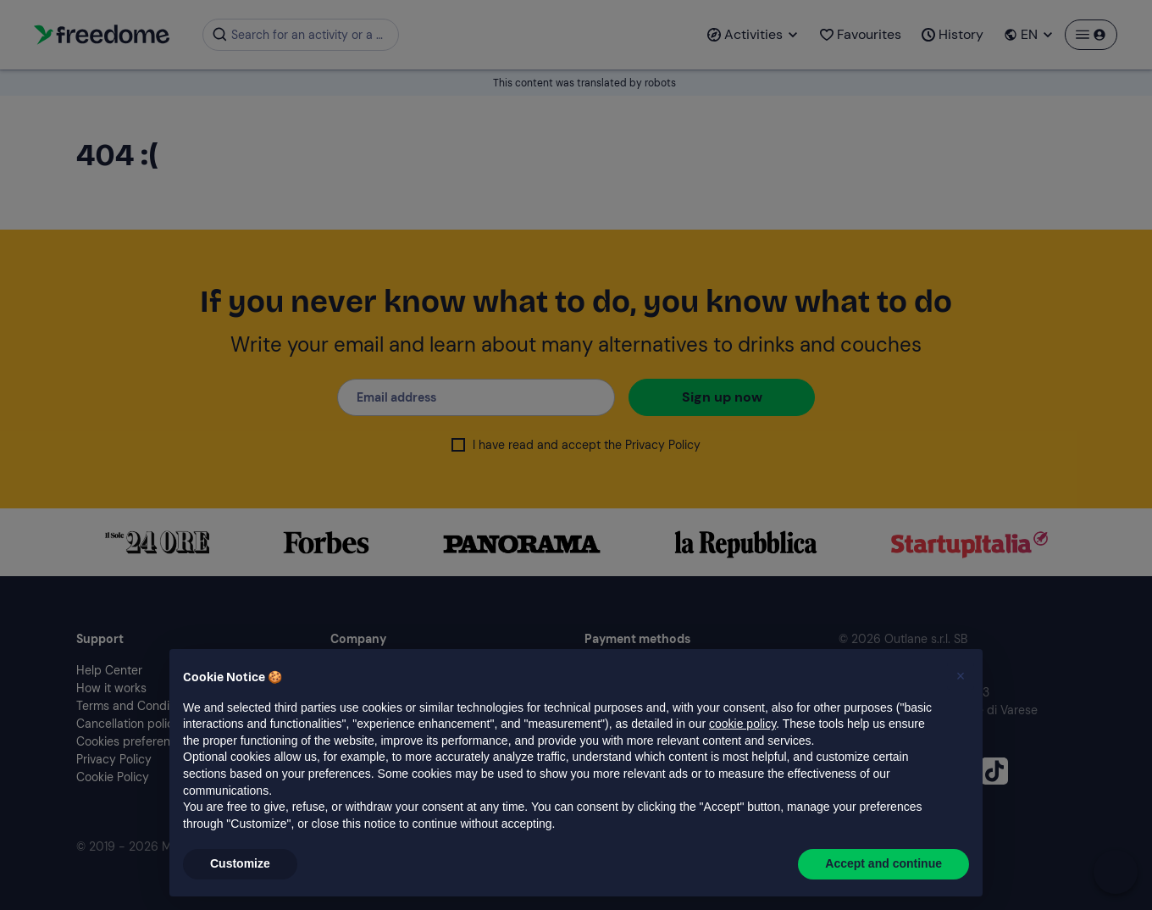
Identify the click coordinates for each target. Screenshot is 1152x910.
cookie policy (742, 723)
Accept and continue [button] (883, 863)
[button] (960, 676)
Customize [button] (240, 863)
